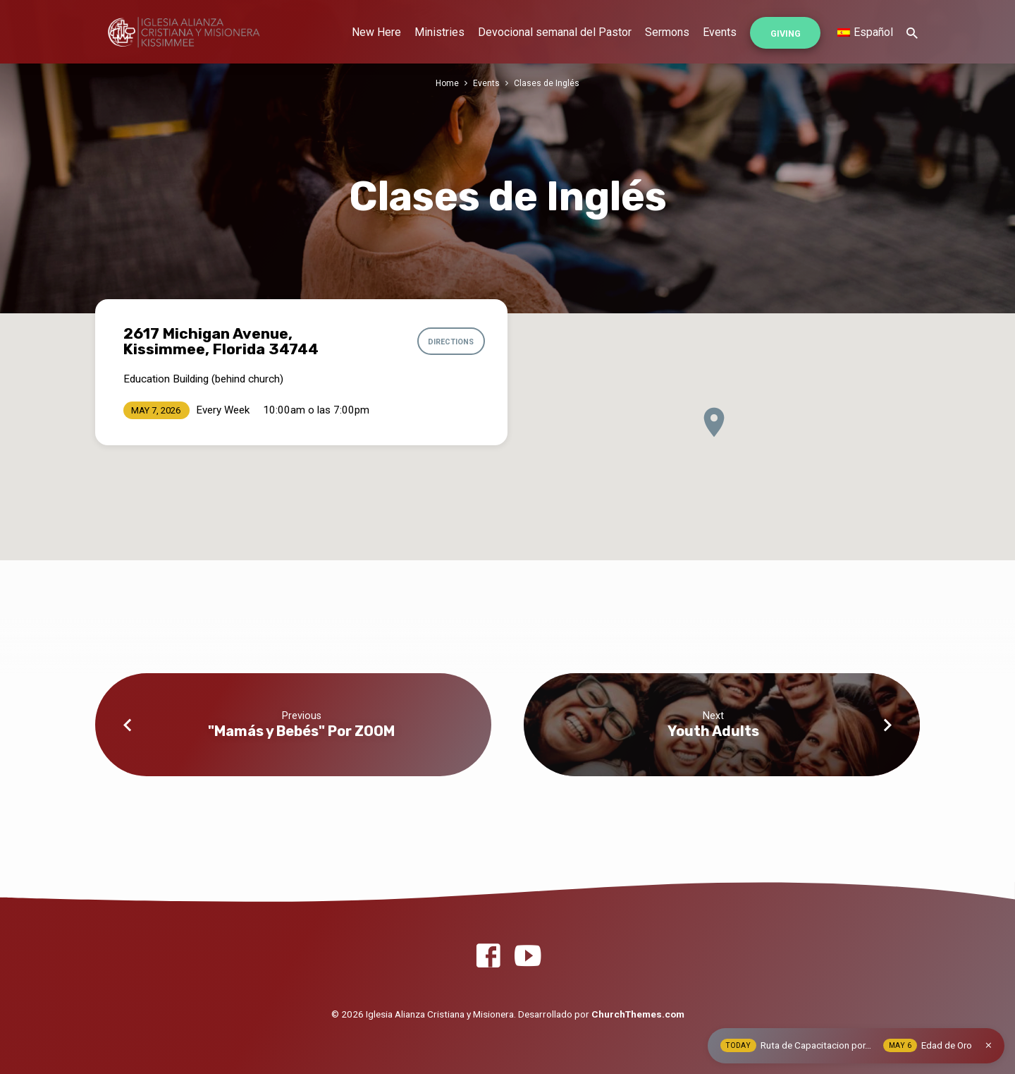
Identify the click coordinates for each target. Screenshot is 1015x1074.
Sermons (667, 32)
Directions (448, 341)
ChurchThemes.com (637, 1014)
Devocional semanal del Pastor (555, 32)
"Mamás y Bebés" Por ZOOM (301, 731)
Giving (785, 33)
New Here (376, 32)
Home (447, 83)
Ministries (439, 32)
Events (720, 32)
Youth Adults (713, 731)
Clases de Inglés (547, 83)
